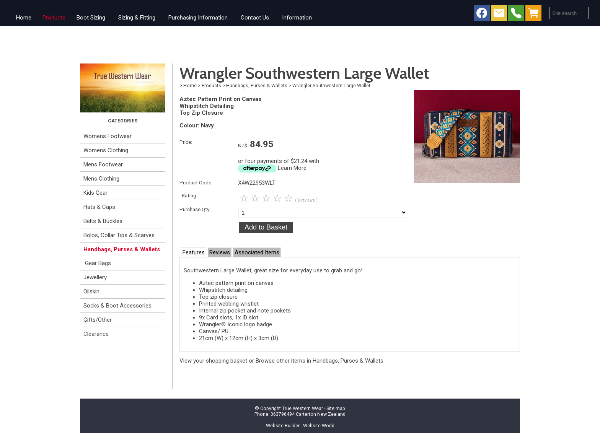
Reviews (219, 252)
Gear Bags (98, 263)
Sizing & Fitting (136, 17)
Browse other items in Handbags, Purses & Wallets (319, 360)
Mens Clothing (101, 178)
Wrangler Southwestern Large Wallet (331, 85)
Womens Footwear (107, 136)
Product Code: (195, 182)
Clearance (96, 333)
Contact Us (255, 17)
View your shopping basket (213, 360)
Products (53, 17)
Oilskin (91, 291)
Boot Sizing (91, 17)
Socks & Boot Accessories (117, 305)
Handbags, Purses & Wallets (121, 249)
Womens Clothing (105, 150)
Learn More (292, 167)
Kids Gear (95, 192)
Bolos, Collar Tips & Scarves (119, 235)
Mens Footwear (103, 164)
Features (194, 252)
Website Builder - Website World (300, 425)
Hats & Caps (99, 206)
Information (297, 17)
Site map (335, 408)
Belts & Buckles (102, 221)
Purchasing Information (198, 17)
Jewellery (95, 277)
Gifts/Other (97, 319)
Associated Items (257, 252)
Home (23, 17)
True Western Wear (302, 408)
